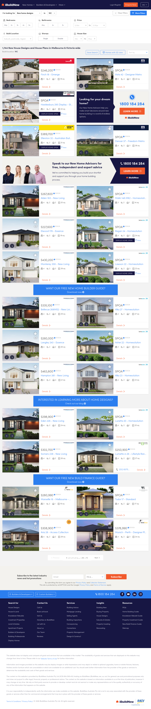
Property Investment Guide (132, 620)
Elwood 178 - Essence (52, 230)
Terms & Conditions (13, 701)
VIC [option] (50, 13)
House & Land (13, 611)
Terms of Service (100, 585)
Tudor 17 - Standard (125, 499)
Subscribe (116, 576)
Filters (138, 13)
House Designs (13, 607)
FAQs (124, 607)
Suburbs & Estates (103, 620)
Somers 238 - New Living (54, 453)
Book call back (42, 611)
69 (83, 558)
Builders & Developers (16, 632)
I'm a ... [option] (90, 576)
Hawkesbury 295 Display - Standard (60, 104)
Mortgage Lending (74, 611)
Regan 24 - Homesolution (128, 230)
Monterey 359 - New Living (55, 263)
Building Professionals (16, 636)
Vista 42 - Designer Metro (128, 74)
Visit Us (39, 615)
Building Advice (72, 607)
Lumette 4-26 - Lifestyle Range (131, 453)
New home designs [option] (25, 13)
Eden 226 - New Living (52, 420)
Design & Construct (74, 636)
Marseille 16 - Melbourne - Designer (60, 499)
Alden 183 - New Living (53, 197)
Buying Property (102, 611)
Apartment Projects (15, 628)
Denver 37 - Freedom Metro (130, 141)
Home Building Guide (130, 611)
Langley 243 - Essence (52, 342)
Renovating (100, 628)
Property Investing (103, 624)
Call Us (39, 607)
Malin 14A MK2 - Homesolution (131, 197)
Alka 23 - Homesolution (127, 375)
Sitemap (125, 628)
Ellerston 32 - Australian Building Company (63, 138)
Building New (101, 607)
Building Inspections (74, 620)
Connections (71, 628)
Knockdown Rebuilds (16, 615)
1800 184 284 (132, 103)
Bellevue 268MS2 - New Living (57, 309)
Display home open (49, 114)
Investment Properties (16, 620)
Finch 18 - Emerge (50, 74)
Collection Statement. (98, 582)
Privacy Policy (80, 582)
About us (40, 628)
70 (87, 558)
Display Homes (14, 640)
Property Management (75, 632)
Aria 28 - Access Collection (55, 532)
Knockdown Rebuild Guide (132, 615)
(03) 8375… (124, 469)
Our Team (41, 632)
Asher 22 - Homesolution (128, 342)
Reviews (40, 636)
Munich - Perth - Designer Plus (131, 532)
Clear (121, 13)
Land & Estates (13, 624)
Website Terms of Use (49, 658)
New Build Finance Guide (132, 624)
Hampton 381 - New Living (55, 375)
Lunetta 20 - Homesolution (129, 420)
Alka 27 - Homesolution (127, 309)
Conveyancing (72, 624)
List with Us (41, 624)
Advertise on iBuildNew (45, 620)
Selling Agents (72, 615)
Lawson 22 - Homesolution (129, 263)
